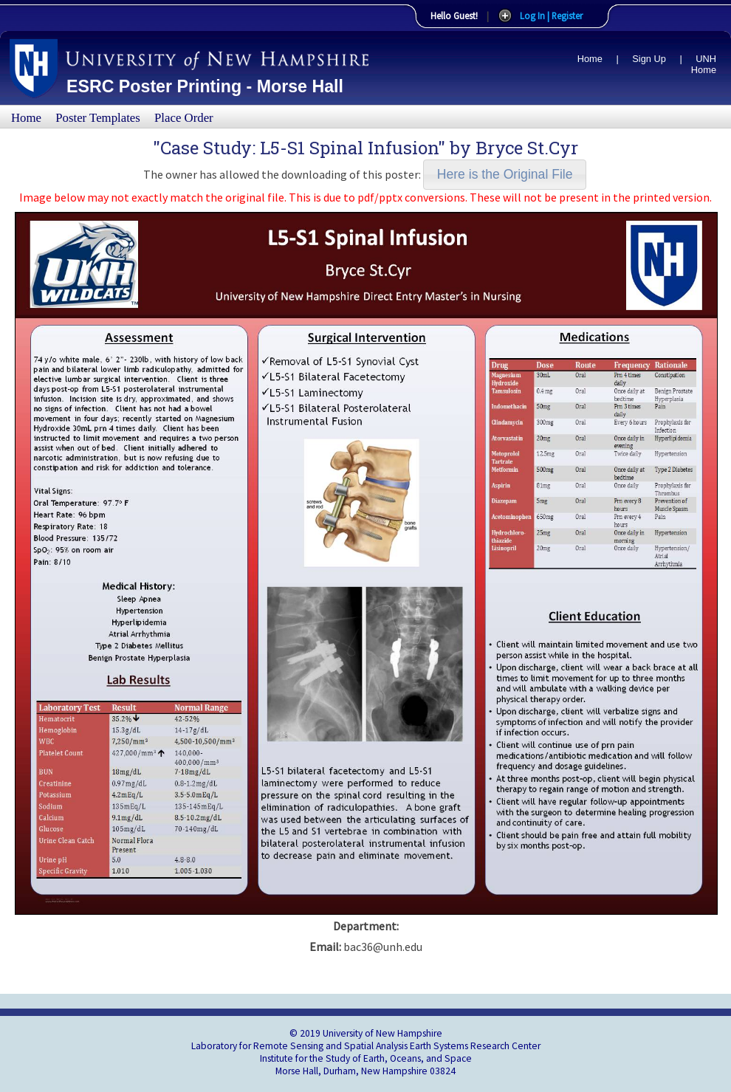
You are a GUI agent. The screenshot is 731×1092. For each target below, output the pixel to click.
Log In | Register (551, 15)
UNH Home (703, 64)
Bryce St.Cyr (527, 147)
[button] (504, 174)
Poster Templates (97, 118)
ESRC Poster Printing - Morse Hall (204, 86)
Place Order (183, 118)
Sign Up (649, 58)
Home (590, 58)
